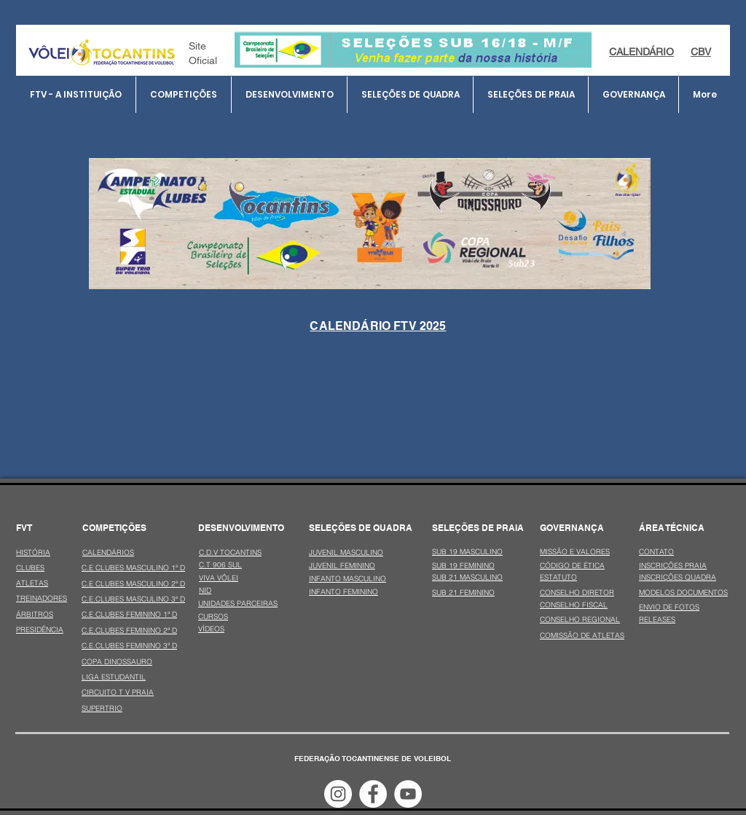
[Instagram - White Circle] (338, 794)
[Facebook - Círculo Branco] (373, 794)
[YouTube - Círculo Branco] (408, 794)
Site (197, 46)
